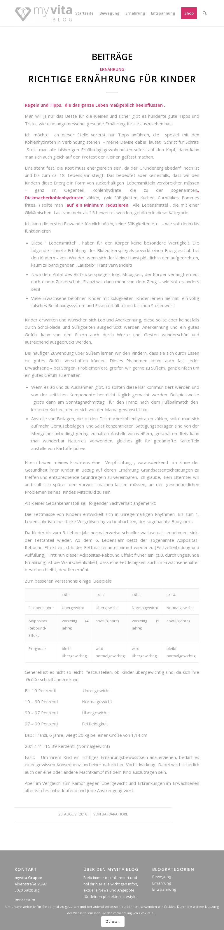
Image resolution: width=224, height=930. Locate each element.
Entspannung (164, 889)
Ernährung (112, 69)
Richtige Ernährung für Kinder (112, 79)
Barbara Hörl (115, 814)
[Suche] (204, 13)
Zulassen (113, 922)
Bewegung (161, 876)
